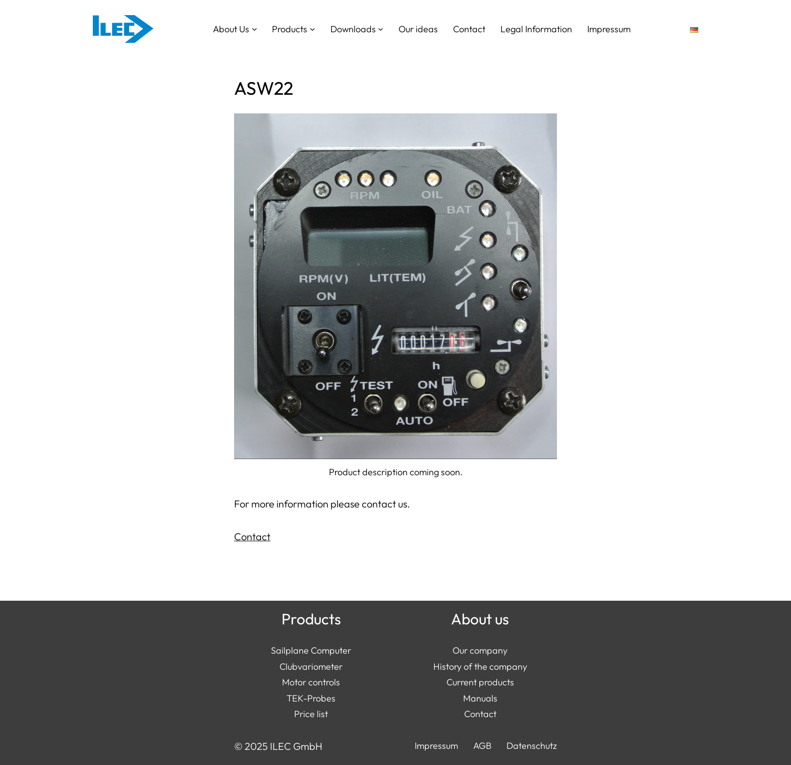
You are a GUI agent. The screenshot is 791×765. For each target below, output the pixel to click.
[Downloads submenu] (380, 29)
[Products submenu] (312, 29)
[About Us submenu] (254, 29)
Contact (252, 536)
